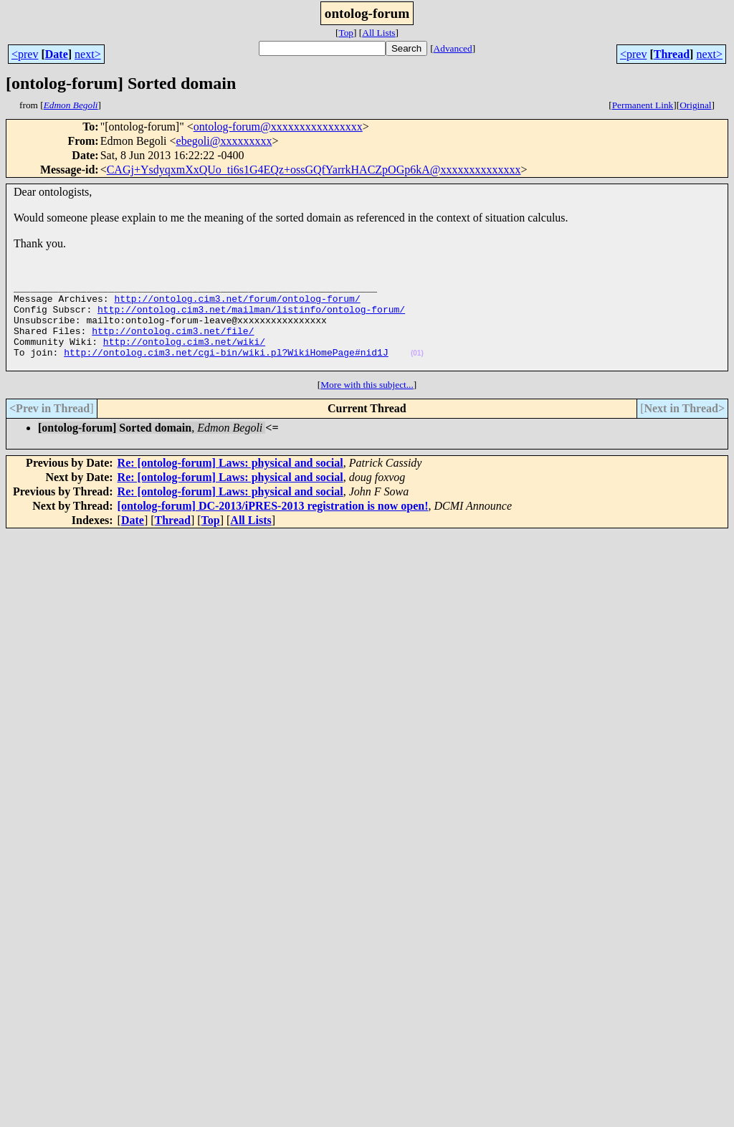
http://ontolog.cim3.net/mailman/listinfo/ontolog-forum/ (251, 317)
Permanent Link (643, 105)
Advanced (453, 48)
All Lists (378, 32)
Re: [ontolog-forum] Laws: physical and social (230, 482)
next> (88, 54)
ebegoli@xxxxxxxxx (224, 141)
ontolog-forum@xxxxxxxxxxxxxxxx (278, 126)
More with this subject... (367, 404)
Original (695, 105)
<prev (24, 54)
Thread (672, 54)
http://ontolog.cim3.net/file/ (173, 343)
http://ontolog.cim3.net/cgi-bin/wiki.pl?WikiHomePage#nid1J (226, 369)
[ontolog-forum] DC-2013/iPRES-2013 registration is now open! (273, 525)
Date (56, 54)
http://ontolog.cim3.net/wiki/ (184, 356)
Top (345, 32)
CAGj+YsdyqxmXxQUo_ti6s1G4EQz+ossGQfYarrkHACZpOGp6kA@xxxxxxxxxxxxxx (314, 169)
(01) (417, 370)
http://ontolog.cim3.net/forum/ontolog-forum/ (237, 304)
